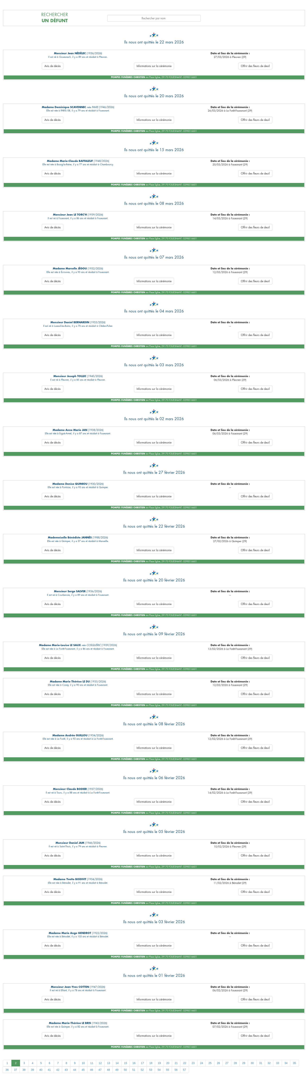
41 (49, 1069)
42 (57, 1069)
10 (83, 1063)
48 (108, 1069)
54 (159, 1069)
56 (176, 1069)
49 (116, 1069)
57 (184, 1069)
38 (24, 1069)
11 (91, 1063)
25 (210, 1063)
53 (150, 1069)
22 (184, 1063)
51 (133, 1069)
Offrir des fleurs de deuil (255, 66)
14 (117, 1063)
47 (100, 1069)
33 (277, 1063)
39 (32, 1069)
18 (150, 1063)
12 (100, 1063)
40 (40, 1069)
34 (286, 1063)
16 (134, 1063)
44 (74, 1069)
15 (125, 1063)
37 (15, 1069)
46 (91, 1069)
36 (7, 1069)
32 (269, 1063)
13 (108, 1063)
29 (243, 1063)
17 (142, 1063)
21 (176, 1063)
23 (193, 1063)
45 (83, 1069)
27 (226, 1063)
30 (252, 1063)
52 (142, 1069)
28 (235, 1063)
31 (260, 1063)
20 (167, 1063)
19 (159, 1063)
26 (218, 1063)
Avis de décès (52, 66)
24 (201, 1063)
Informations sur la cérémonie (154, 66)
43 (66, 1069)
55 (167, 1069)
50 (125, 1069)
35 (294, 1063)
